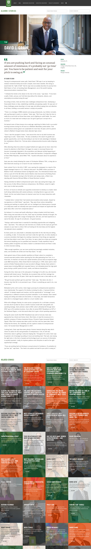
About (15, 3)
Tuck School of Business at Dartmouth (8, 3)
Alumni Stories (8, 11)
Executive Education (41, 3)
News (62, 3)
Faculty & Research (54, 3)
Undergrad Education (28, 3)
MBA (20, 3)
